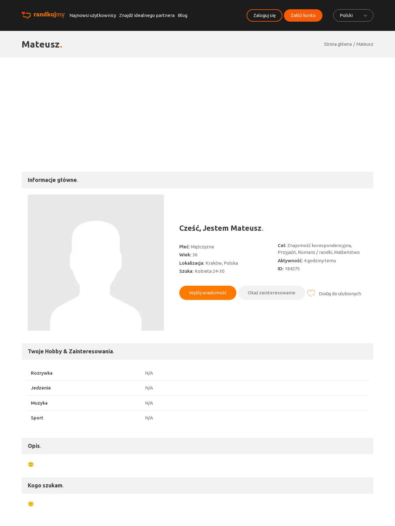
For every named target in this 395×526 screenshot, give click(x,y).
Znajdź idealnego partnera (147, 15)
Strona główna (338, 44)
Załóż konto (303, 15)
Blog (182, 15)
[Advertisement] (197, 104)
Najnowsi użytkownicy (92, 15)
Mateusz (364, 44)
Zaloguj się (264, 15)
